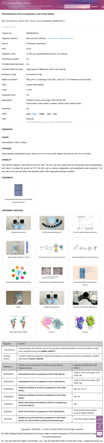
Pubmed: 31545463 (35, 359)
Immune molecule (9, 27)
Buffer (18, 307)
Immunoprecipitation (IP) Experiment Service (85, 283)
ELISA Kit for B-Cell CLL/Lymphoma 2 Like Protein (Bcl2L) (41, 412)
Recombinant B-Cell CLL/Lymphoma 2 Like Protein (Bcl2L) (42, 374)
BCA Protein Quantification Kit (52, 232)
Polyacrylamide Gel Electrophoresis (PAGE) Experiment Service (18, 201)
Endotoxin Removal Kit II (52, 307)
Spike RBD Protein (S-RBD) (18, 332)
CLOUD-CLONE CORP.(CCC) (54, 429)
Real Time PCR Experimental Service (85, 307)
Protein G (52, 332)
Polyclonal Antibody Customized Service (18, 282)
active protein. (76, 103)
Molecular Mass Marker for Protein (18, 257)
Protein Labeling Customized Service (85, 232)
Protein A (85, 332)
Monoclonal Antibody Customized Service (85, 257)
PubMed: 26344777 (48, 351)
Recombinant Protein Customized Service (52, 257)
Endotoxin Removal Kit (18, 232)
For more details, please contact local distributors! (49, 122)
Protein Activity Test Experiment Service (51, 282)
